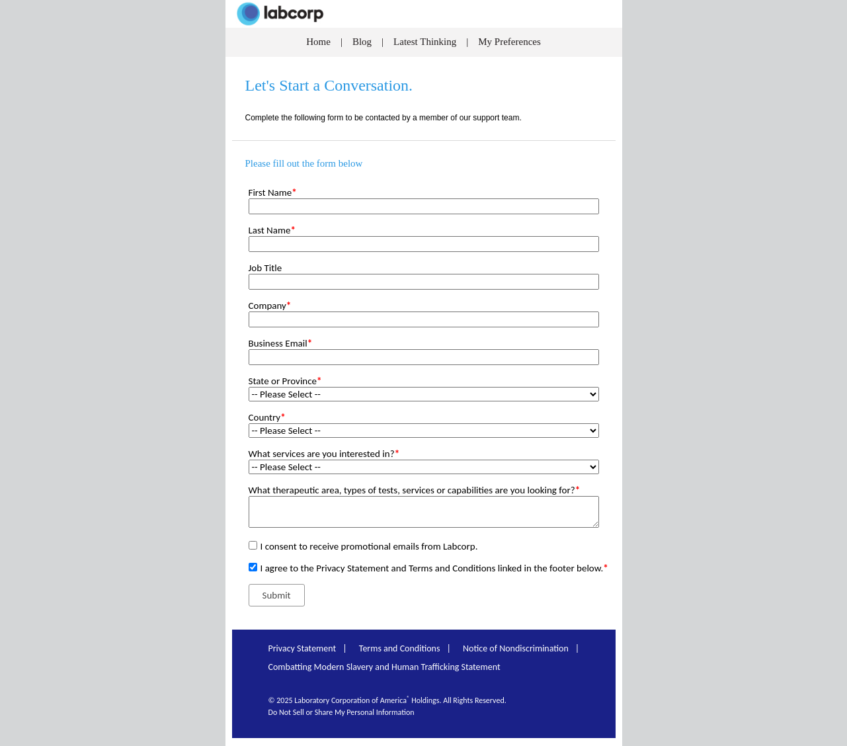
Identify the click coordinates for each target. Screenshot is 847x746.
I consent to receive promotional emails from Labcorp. (369, 546)
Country (267, 417)
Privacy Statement (302, 648)
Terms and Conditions (399, 648)
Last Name (272, 230)
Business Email (281, 343)
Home (318, 41)
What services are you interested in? (324, 454)
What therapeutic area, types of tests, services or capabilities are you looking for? (415, 490)
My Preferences (509, 41)
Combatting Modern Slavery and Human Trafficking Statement (384, 667)
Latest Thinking (424, 41)
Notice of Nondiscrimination (516, 648)
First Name (273, 192)
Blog (361, 41)
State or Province (285, 381)
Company (270, 305)
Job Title (265, 268)
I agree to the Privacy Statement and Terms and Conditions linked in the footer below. (434, 568)
